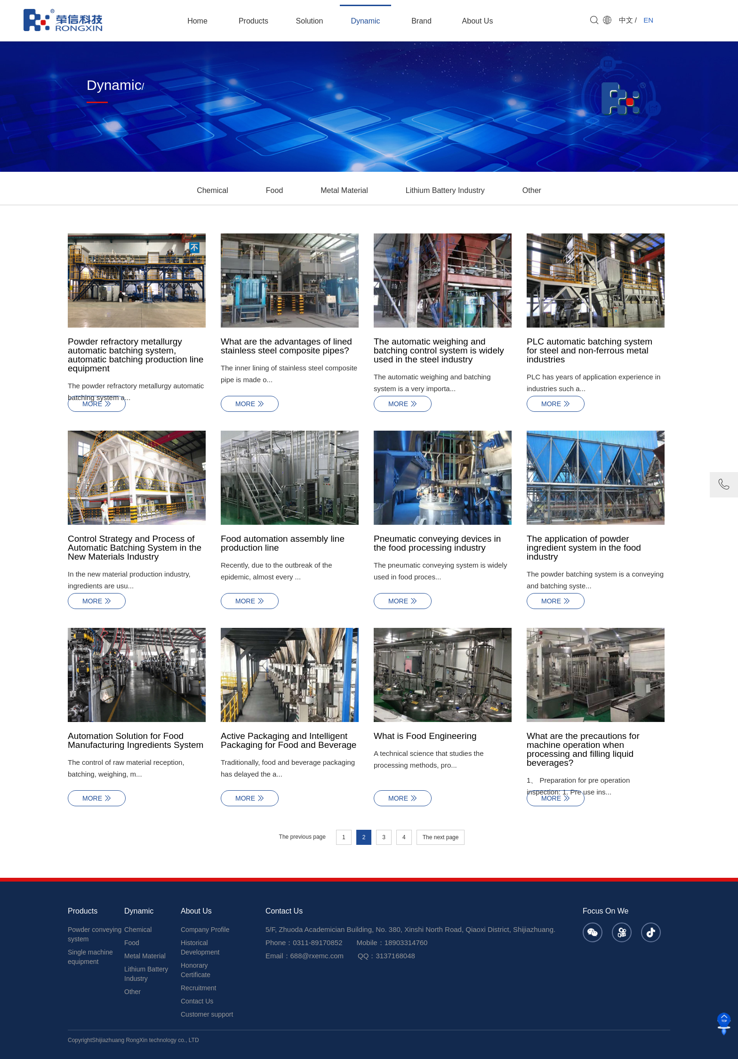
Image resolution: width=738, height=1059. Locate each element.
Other (531, 190)
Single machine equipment (90, 956)
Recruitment (198, 988)
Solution (309, 21)
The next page (441, 837)
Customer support (207, 1014)
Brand (421, 21)
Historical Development (200, 947)
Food (274, 190)
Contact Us (197, 1001)
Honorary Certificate (195, 970)
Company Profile (205, 929)
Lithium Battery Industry (445, 190)
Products (253, 21)
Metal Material (344, 190)
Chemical (212, 190)
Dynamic (365, 21)
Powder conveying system (94, 934)
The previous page (302, 837)
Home (197, 21)
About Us (477, 21)
